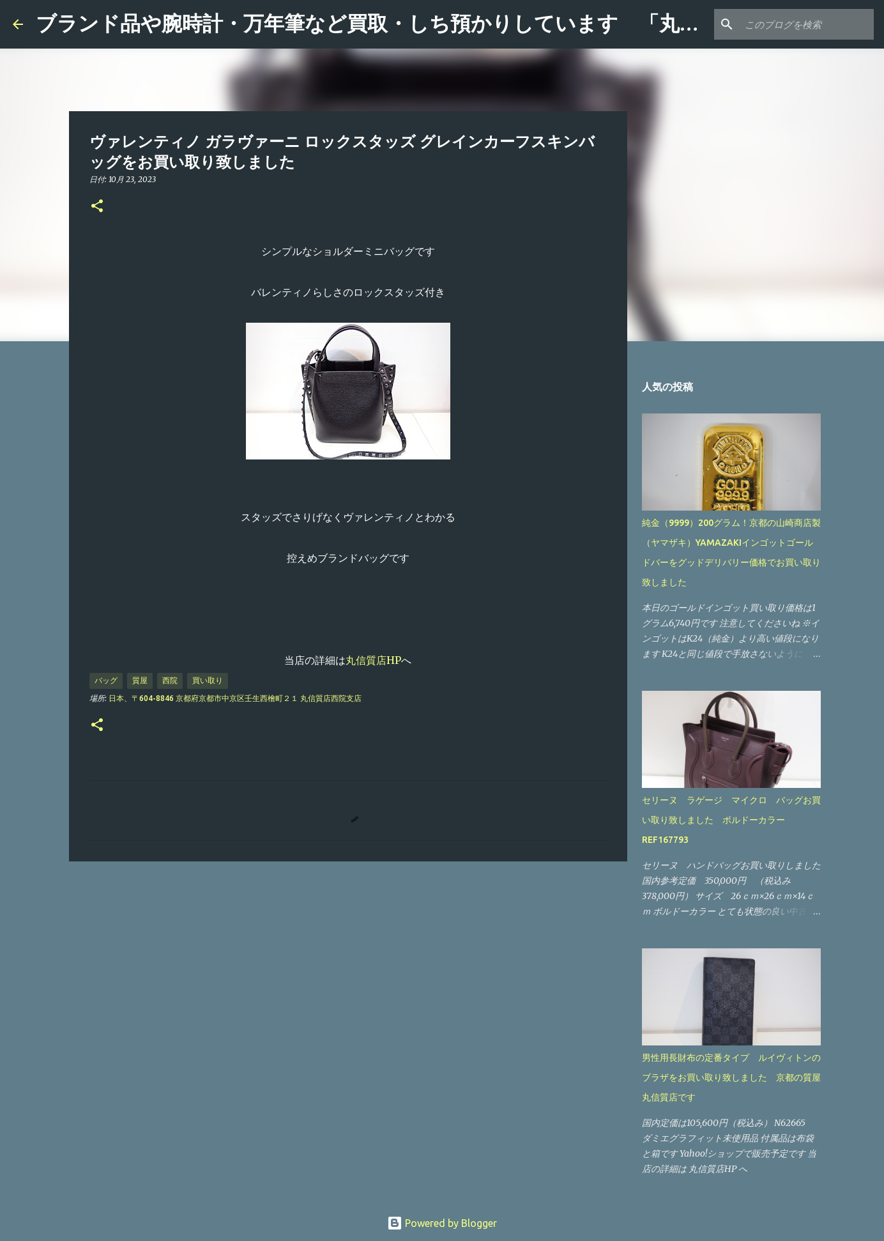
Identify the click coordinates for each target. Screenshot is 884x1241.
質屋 (140, 680)
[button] (97, 206)
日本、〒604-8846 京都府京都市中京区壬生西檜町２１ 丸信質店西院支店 (235, 698)
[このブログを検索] (807, 24)
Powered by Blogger (442, 1223)
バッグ (106, 680)
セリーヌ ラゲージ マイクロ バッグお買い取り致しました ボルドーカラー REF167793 (731, 820)
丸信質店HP (373, 660)
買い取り (207, 680)
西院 (170, 680)
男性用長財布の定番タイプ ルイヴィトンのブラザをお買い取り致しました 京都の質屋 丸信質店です (736, 1077)
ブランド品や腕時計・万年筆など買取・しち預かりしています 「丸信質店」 (398, 23)
